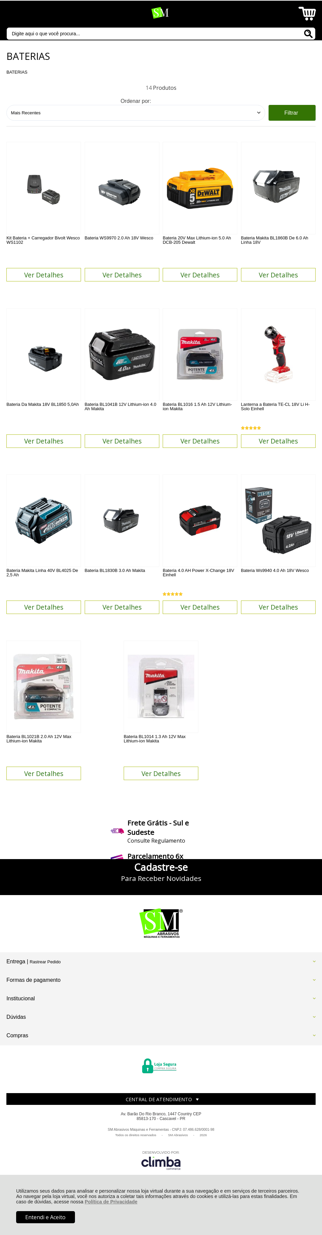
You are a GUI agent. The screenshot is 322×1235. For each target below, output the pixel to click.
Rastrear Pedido (45, 989)
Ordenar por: (136, 101)
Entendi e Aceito (45, 1217)
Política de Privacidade (111, 1201)
